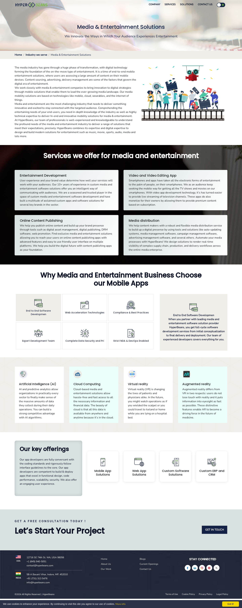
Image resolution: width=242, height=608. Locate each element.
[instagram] (202, 568)
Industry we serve (36, 55)
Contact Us (205, 4)
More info (120, 604)
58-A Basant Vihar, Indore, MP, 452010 (47, 574)
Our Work (106, 569)
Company (154, 4)
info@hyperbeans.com (38, 582)
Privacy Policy (205, 594)
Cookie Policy (188, 594)
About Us (106, 564)
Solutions (186, 4)
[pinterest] (209, 568)
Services (170, 4)
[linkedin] (195, 568)
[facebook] (188, 568)
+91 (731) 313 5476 (37, 578)
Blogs (143, 559)
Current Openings (149, 564)
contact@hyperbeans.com (40, 565)
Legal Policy (222, 594)
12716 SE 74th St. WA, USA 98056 (45, 557)
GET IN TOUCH (214, 530)
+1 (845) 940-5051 (36, 561)
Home (18, 55)
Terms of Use (171, 594)
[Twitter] (216, 568)
